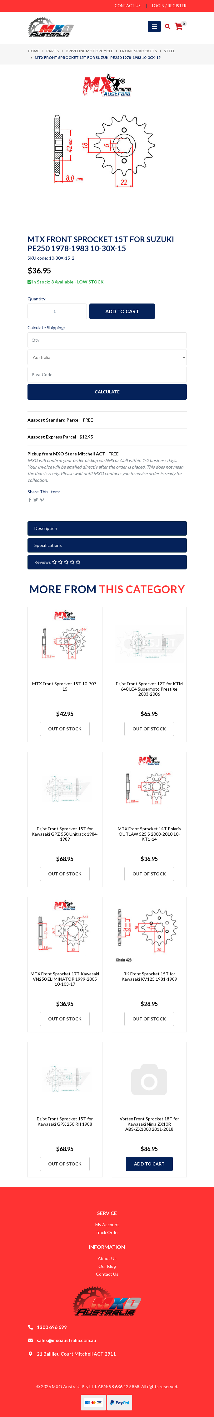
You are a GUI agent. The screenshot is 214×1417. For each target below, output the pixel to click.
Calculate (107, 391)
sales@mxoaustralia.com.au (66, 1340)
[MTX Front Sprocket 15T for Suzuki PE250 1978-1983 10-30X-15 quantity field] (57, 311)
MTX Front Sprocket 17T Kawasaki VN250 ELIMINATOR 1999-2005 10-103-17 (65, 979)
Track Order (107, 1232)
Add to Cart (122, 311)
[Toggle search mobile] (166, 26)
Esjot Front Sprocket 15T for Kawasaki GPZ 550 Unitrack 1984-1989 (65, 834)
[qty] (107, 340)
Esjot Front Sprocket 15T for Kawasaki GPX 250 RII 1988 (65, 1121)
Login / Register (169, 5)
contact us (128, 5)
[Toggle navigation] (154, 26)
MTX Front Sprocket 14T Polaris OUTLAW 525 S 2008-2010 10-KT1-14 (149, 834)
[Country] (107, 357)
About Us (107, 1258)
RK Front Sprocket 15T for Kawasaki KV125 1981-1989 (149, 976)
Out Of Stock (65, 728)
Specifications (48, 545)
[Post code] (107, 374)
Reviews (57, 562)
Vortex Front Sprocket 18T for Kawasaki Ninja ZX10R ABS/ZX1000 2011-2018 (149, 1124)
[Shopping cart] (179, 26)
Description (45, 528)
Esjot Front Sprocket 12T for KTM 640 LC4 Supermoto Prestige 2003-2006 (149, 689)
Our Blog (107, 1266)
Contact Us (107, 1274)
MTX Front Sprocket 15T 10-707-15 (65, 686)
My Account (107, 1224)
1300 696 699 (52, 1327)
